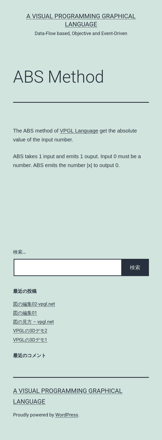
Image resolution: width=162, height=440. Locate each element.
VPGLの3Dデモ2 (30, 330)
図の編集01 (25, 313)
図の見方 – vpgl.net (33, 321)
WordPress (66, 415)
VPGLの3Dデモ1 (30, 339)
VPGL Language (79, 131)
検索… (19, 252)
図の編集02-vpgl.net (34, 304)
